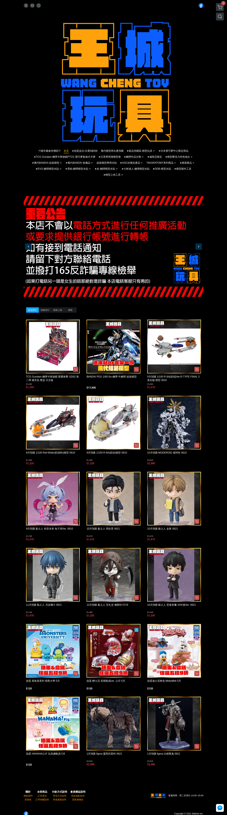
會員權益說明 (77, 792)
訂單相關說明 (42, 799)
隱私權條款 (77, 799)
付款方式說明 (59, 792)
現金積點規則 (77, 796)
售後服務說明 (59, 799)
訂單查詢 (42, 796)
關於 (28, 792)
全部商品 (42, 792)
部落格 (28, 799)
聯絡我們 (28, 796)
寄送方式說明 (59, 796)
